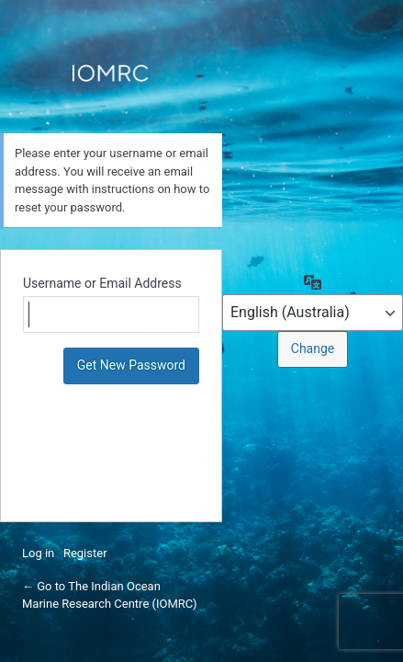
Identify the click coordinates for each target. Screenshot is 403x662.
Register (85, 553)
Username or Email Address (102, 283)
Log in (38, 553)
